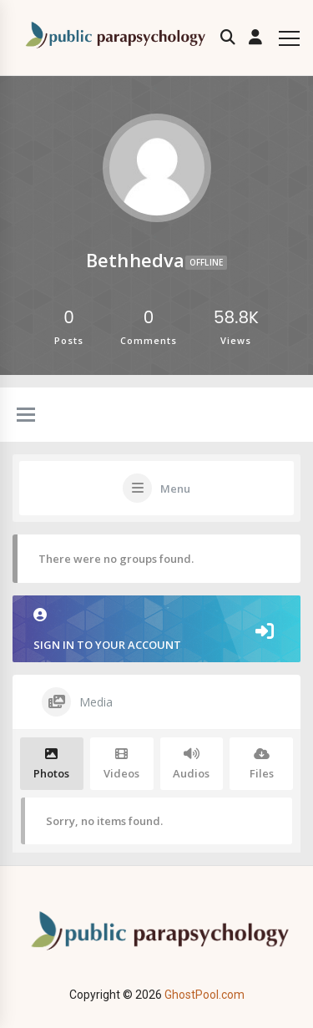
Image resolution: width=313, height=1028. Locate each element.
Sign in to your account (156, 630)
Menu (175, 488)
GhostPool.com (204, 994)
